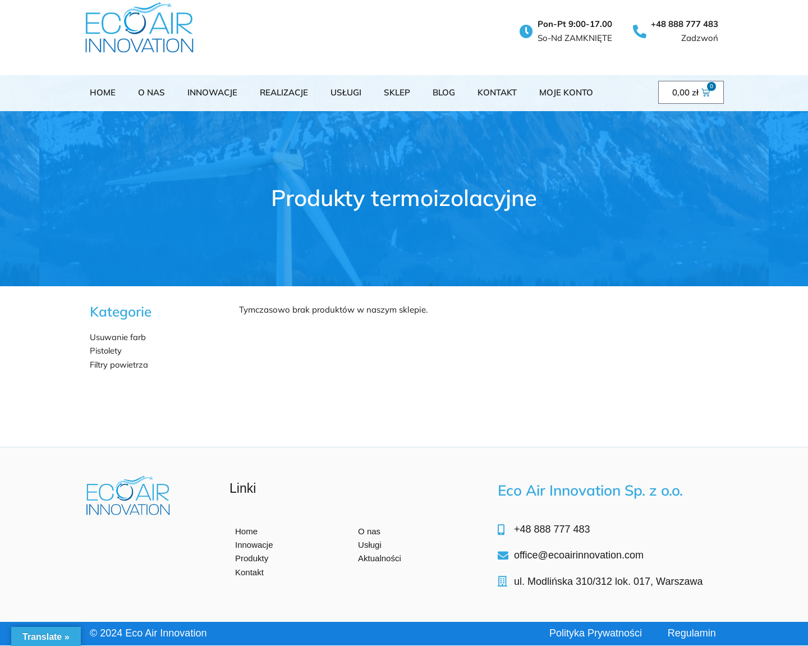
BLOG (444, 92)
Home (103, 92)
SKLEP (397, 92)
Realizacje (284, 92)
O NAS (151, 92)
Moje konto (566, 92)
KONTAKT (497, 92)
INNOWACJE (212, 92)
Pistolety (106, 350)
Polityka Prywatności (595, 633)
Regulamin (692, 633)
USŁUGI (345, 92)
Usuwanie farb (118, 337)
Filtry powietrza (120, 364)
